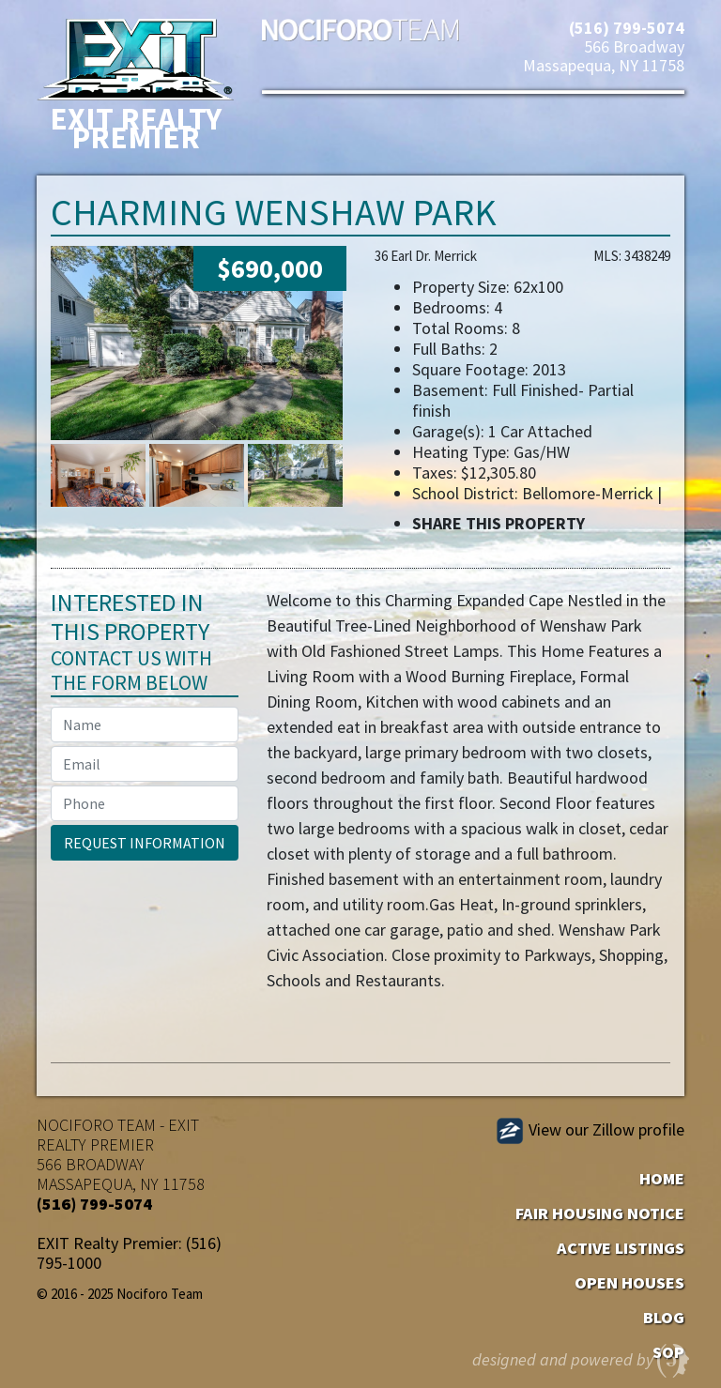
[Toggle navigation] (303, 135)
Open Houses (629, 1282)
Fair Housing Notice (599, 1213)
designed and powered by (581, 1356)
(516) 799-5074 (626, 27)
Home (661, 1178)
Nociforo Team (360, 42)
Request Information (144, 842)
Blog (663, 1317)
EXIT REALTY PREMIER (118, 1134)
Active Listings (620, 1247)
